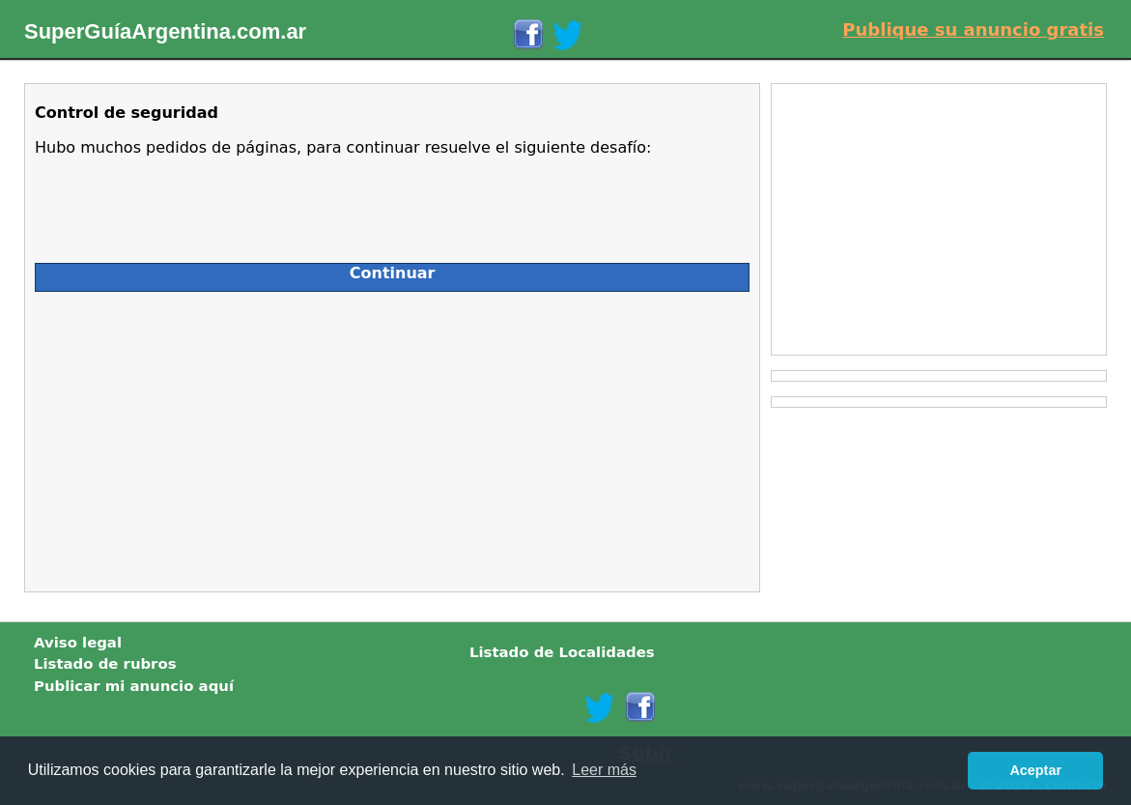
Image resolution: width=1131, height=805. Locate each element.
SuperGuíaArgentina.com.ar (165, 31)
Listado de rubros (105, 664)
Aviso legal (78, 642)
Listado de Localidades (562, 652)
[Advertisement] (206, 437)
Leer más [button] (604, 770)
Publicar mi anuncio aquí (134, 686)
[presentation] (181, 202)
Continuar (393, 273)
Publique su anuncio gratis (973, 29)
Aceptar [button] (1035, 770)
